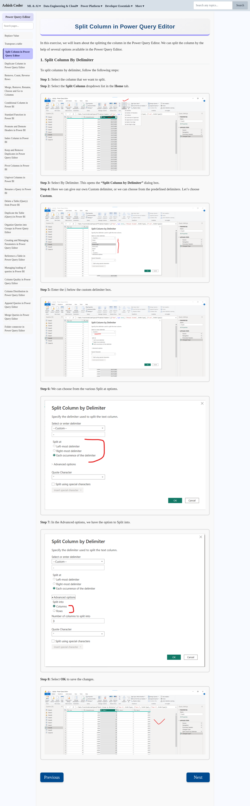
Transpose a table (13, 43)
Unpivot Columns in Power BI (15, 179)
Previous (52, 777)
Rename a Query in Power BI (18, 191)
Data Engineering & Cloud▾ (60, 6)
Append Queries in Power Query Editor (18, 305)
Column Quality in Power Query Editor (17, 281)
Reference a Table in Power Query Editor (15, 258)
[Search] (212, 5)
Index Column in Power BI (17, 140)
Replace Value (12, 35)
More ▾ (139, 6)
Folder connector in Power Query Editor (15, 328)
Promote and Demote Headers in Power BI (15, 128)
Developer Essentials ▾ (118, 6)
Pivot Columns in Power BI (17, 167)
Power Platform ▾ (91, 6)
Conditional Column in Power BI (16, 105)
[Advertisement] (232, 65)
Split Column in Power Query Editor (17, 53)
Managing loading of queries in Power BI (15, 269)
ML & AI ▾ (34, 6)
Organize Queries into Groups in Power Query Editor (16, 228)
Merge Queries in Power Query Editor (17, 317)
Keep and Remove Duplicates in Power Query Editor (15, 154)
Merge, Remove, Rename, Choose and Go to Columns (18, 91)
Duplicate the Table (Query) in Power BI (15, 215)
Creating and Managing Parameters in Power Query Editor (16, 244)
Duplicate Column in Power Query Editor (15, 65)
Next (198, 777)
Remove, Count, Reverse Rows (17, 77)
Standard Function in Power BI (15, 116)
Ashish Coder (12, 5)
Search (240, 5)
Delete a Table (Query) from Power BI (16, 203)
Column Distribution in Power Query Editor (16, 293)
